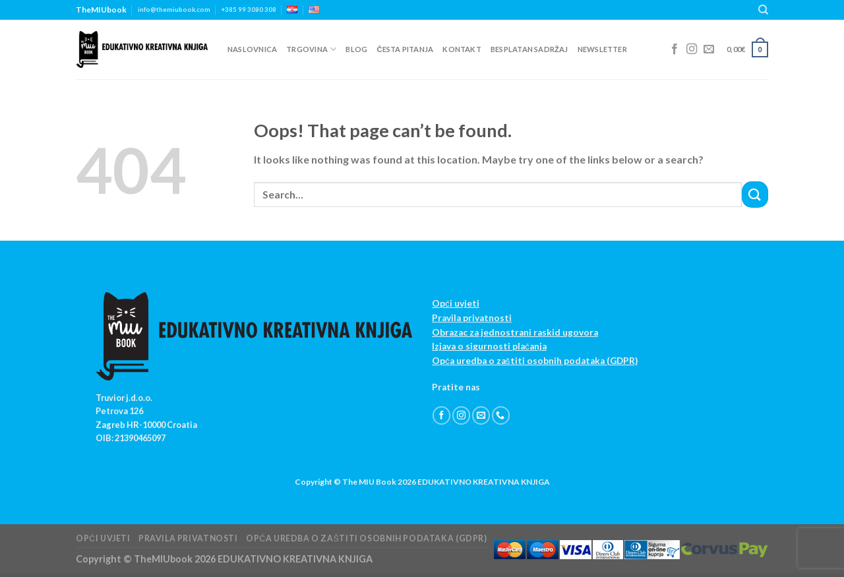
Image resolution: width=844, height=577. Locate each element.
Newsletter (602, 49)
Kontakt (461, 49)
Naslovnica (252, 49)
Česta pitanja (405, 49)
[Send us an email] (709, 49)
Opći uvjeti (455, 303)
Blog (356, 49)
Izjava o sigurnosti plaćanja (489, 346)
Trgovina (311, 49)
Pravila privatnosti (472, 318)
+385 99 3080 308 (249, 9)
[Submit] (755, 194)
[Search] (763, 10)
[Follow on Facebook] (674, 49)
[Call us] (501, 415)
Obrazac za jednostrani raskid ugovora (515, 332)
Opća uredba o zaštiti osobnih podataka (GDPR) (535, 360)
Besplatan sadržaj (529, 49)
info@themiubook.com (174, 9)
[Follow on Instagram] (691, 49)
